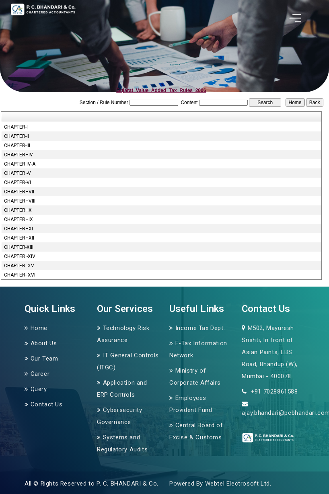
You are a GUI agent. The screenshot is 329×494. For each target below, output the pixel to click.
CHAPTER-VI (17, 182)
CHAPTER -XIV (19, 256)
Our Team (44, 358)
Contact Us (47, 404)
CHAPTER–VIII (19, 201)
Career (40, 373)
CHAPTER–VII (19, 192)
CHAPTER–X (18, 210)
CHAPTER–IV (18, 155)
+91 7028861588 (273, 391)
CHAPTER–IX (18, 219)
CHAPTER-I (16, 127)
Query (39, 389)
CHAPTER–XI (18, 229)
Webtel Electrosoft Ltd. (238, 483)
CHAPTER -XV (19, 266)
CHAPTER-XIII (18, 247)
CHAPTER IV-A (19, 164)
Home (39, 328)
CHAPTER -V (17, 173)
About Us (44, 343)
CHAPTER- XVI (19, 275)
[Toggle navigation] (295, 18)
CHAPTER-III (17, 145)
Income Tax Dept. (200, 328)
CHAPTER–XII (19, 238)
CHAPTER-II (16, 136)
